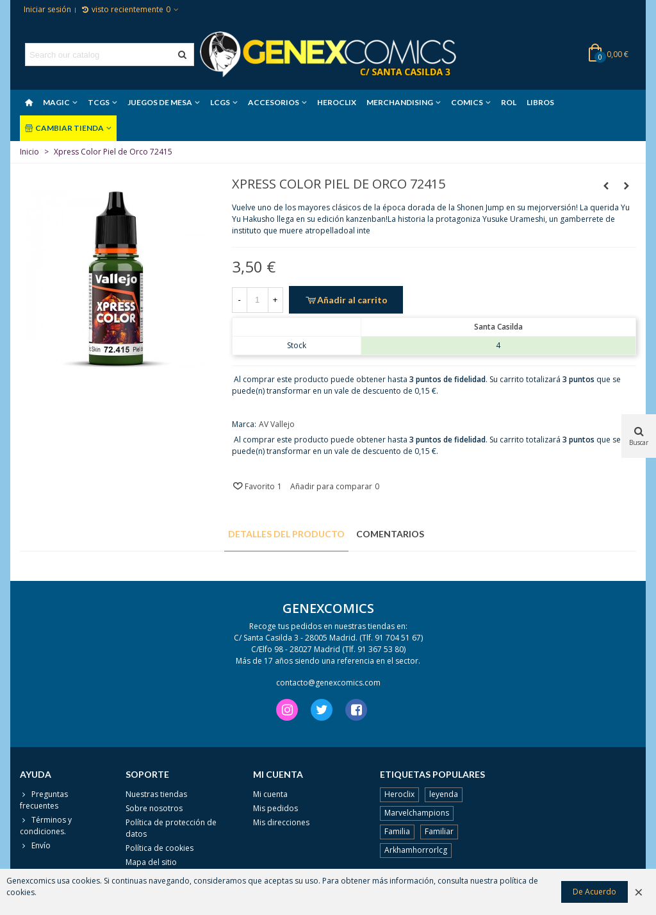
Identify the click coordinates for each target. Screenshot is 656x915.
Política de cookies (159, 848)
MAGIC (56, 102)
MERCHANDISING (399, 102)
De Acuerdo (594, 891)
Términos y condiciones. (46, 825)
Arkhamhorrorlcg (415, 849)
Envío (35, 846)
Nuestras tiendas (156, 794)
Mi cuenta (270, 794)
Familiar (439, 831)
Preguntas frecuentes (44, 800)
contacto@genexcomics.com (328, 682)
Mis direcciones (281, 822)
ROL (508, 102)
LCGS (220, 102)
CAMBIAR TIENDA (64, 128)
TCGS (99, 102)
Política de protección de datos (171, 828)
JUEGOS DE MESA (159, 102)
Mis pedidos (275, 808)
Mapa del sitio (151, 862)
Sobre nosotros (154, 808)
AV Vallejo (277, 424)
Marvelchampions (416, 812)
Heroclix (399, 794)
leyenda (443, 794)
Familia (397, 831)
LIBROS (540, 102)
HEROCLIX (336, 102)
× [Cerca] (638, 891)
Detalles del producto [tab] (286, 533)
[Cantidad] (257, 300)
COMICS (467, 102)
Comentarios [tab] (390, 533)
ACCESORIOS (273, 102)
